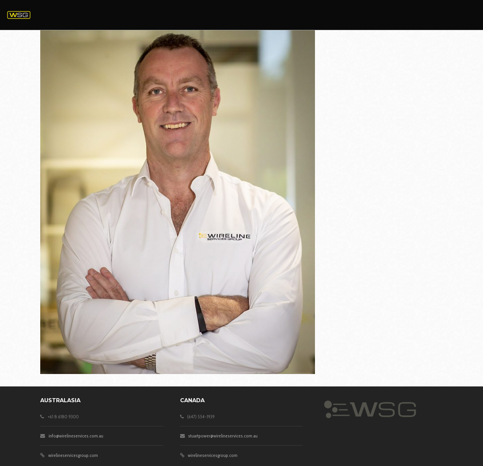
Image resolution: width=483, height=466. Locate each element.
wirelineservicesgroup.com (73, 455)
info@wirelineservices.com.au (76, 436)
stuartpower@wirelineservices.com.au (223, 436)
